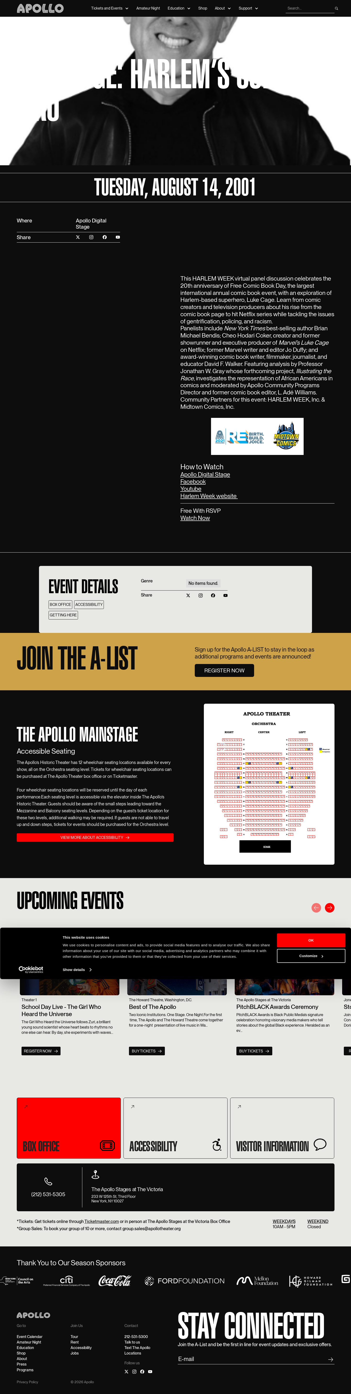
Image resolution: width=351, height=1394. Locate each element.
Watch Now (195, 517)
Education (176, 8)
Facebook (193, 481)
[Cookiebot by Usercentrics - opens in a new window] (31, 1384)
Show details (74, 1385)
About (220, 8)
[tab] (69, 1129)
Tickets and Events (107, 8)
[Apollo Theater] (40, 8)
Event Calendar (30, 1337)
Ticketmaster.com (101, 1222)
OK (311, 1355)
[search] (310, 8)
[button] (316, 909)
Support (245, 8)
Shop (202, 8)
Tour (74, 1337)
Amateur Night (148, 8)
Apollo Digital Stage (205, 474)
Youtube (190, 488)
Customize (311, 1371)
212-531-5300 (136, 1337)
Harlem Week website (209, 495)
